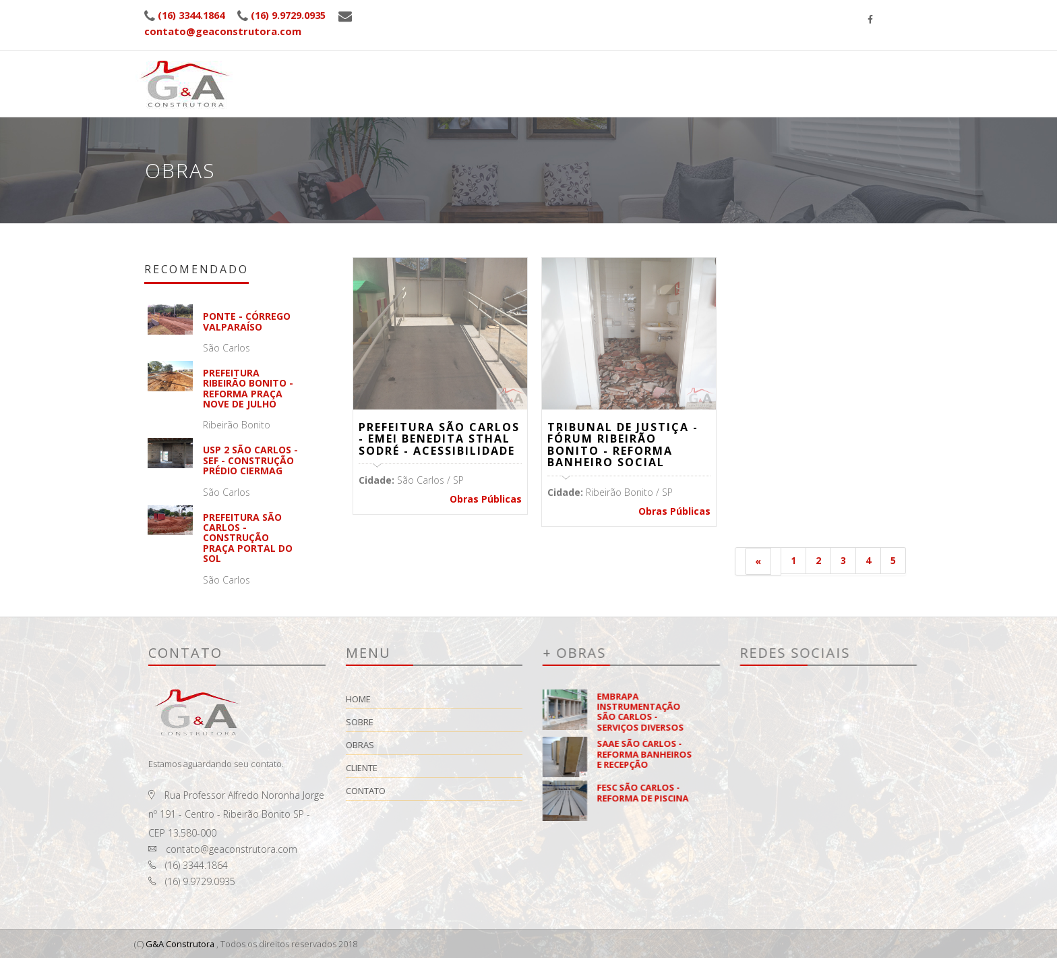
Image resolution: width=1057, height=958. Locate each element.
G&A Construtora (180, 944)
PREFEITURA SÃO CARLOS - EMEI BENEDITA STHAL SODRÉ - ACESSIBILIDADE (439, 439)
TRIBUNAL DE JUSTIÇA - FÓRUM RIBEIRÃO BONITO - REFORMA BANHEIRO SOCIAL (622, 445)
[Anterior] (758, 561)
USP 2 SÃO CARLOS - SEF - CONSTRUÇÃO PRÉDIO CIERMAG (278, 460)
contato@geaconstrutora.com (222, 31)
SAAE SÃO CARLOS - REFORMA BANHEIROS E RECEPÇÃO (749, 753)
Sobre (672, 64)
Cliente (790, 51)
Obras (730, 56)
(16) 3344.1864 (195, 15)
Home (615, 70)
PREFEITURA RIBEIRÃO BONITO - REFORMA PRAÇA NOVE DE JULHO (276, 388)
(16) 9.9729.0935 (299, 15)
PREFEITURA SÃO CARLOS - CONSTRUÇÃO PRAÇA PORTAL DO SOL (276, 538)
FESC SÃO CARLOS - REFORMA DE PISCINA (748, 792)
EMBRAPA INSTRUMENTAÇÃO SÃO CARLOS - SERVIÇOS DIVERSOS (745, 711)
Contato (471, 791)
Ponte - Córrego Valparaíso (275, 321)
